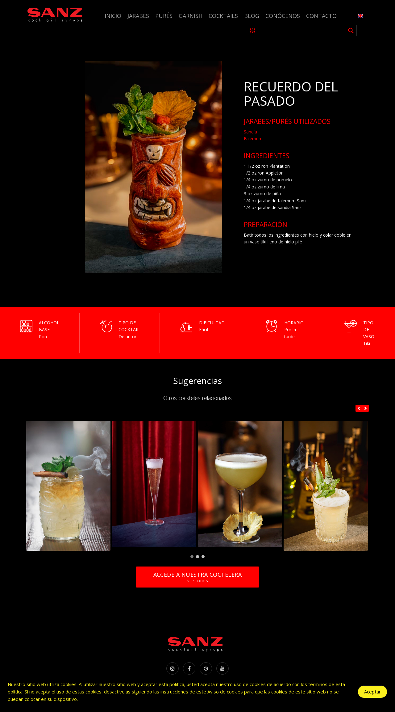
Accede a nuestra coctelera (197, 577)
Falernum (253, 138)
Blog (251, 15)
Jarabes (138, 15)
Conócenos (282, 15)
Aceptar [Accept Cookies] (372, 692)
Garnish (190, 15)
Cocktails (223, 15)
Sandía (250, 132)
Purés (164, 15)
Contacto (321, 15)
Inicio (113, 15)
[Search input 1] (302, 30)
